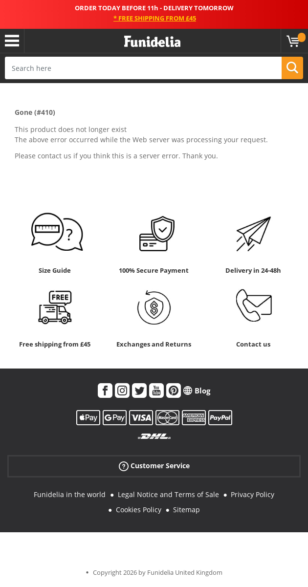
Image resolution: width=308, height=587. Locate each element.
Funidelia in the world (70, 494)
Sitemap (186, 509)
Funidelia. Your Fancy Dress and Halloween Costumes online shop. (152, 42)
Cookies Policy (138, 509)
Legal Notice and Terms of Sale (168, 494)
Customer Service (154, 466)
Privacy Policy (252, 494)
